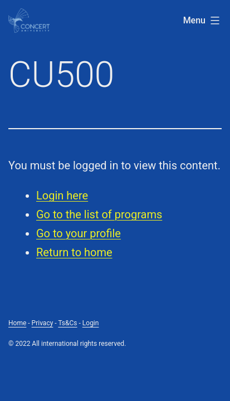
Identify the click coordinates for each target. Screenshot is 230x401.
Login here (62, 195)
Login (90, 323)
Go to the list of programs (99, 214)
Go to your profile (78, 233)
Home (17, 323)
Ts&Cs (67, 323)
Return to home (74, 252)
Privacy (42, 323)
